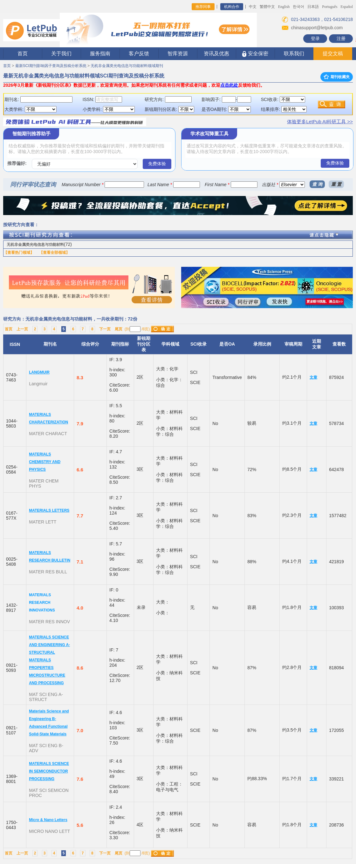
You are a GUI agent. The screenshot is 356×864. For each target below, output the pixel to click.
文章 (313, 377)
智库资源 (178, 53)
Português (329, 6)
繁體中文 (267, 6)
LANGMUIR (39, 372)
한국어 (298, 6)
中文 (253, 6)
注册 (341, 38)
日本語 (313, 6)
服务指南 (100, 53)
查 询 (317, 184)
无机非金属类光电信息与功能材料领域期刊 (127, 66)
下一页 (105, 329)
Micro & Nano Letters (48, 820)
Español (346, 6)
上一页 (22, 329)
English (284, 6)
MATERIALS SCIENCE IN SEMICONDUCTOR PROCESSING (49, 771)
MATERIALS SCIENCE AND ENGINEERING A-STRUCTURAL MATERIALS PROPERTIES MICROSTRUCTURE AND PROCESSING (49, 660)
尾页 (118, 329)
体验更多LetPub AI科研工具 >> (320, 121)
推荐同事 (203, 6)
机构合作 (231, 6)
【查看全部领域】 (54, 252)
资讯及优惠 (216, 53)
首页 (22, 53)
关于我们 (61, 53)
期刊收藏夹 (337, 76)
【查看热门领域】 (18, 252)
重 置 (336, 184)
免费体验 (157, 163)
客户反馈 (139, 53)
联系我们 (294, 53)
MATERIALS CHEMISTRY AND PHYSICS (44, 462)
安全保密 (255, 54)
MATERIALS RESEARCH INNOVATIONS (42, 602)
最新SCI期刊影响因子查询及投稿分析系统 (50, 66)
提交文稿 (333, 53)
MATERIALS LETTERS (49, 510)
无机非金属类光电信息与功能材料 (35, 244)
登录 (315, 38)
